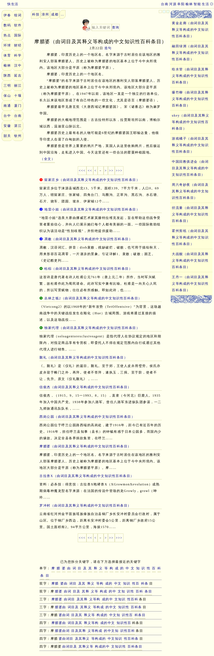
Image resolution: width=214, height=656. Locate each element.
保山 (7, 96)
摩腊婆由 (58, 623)
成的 (109, 583)
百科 (139, 591)
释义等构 (91, 623)
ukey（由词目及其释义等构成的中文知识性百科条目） (190, 122)
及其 (82, 583)
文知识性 (118, 646)
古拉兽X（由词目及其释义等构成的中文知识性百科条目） (86, 476)
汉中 (17, 65)
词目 (73, 583)
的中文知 (111, 631)
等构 (100, 583)
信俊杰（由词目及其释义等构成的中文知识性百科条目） (85, 387)
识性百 (127, 615)
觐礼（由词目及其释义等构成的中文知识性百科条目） (83, 357)
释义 (91, 583)
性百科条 (131, 639)
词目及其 (75, 623)
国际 (17, 35)
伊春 (7, 15)
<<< (82, 170)
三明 (7, 85)
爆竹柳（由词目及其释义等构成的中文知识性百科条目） (190, 98)
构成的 (102, 615)
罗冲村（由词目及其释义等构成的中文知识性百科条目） (85, 505)
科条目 (140, 615)
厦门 (17, 106)
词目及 (73, 607)
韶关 (7, 136)
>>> (119, 170)
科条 (144, 583)
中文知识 (115, 639)
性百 (135, 583)
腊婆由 (60, 607)
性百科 (132, 599)
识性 (130, 591)
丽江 (17, 85)
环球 (7, 45)
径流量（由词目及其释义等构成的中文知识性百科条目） (190, 214)
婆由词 (64, 615)
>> (111, 170)
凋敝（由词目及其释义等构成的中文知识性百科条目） (88, 239)
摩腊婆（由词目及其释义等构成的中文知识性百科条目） (85, 446)
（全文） (47, 159)
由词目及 (69, 646)
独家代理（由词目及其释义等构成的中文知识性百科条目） (92, 328)
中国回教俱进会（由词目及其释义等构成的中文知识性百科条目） (190, 168)
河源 (172, 4)
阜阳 (181, 4)
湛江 (17, 126)
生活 (205, 4)
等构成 (98, 607)
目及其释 (78, 631)
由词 (67, 591)
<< (90, 170)
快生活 (9, 4)
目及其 (76, 615)
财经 (17, 45)
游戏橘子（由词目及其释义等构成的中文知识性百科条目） (190, 145)
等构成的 (98, 639)
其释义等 (86, 646)
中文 (118, 583)
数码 (7, 25)
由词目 (69, 599)
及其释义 (82, 639)
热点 (7, 35)
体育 (7, 55)
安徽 (7, 126)
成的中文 (107, 623)
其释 (85, 591)
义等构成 (95, 631)
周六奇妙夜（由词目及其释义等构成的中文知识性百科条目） (190, 191)
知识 (127, 583)
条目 (148, 591)
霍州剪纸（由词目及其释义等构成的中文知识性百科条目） (190, 237)
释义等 (89, 615)
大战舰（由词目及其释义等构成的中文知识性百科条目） (190, 260)
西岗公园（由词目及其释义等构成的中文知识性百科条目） (87, 417)
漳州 (45, 14)
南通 (7, 106)
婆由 (64, 583)
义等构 (94, 599)
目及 (76, 591)
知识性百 (124, 623)
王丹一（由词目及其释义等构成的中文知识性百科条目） (190, 283)
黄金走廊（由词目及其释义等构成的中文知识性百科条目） (190, 29)
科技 (35, 14)
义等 (94, 591)
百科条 (136, 607)
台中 (7, 116)
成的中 (107, 599)
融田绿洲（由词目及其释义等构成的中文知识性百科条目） (190, 52)
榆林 (189, 4)
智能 (197, 4)
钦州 (17, 136)
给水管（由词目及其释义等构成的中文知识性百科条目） (190, 75)
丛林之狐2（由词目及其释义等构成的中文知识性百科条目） (93, 298)
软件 (17, 25)
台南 (164, 4)
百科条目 (135, 646)
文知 (121, 591)
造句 (108, 48)
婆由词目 (66, 639)
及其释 (82, 599)
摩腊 (55, 583)
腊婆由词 (62, 631)
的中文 (111, 607)
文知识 (120, 599)
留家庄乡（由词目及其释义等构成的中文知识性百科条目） (92, 180)
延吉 (17, 75)
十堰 (17, 96)
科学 (17, 55)
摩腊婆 (57, 599)
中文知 (114, 615)
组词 (17, 15)
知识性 (123, 607)
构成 (103, 591)
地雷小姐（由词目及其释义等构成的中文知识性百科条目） (92, 209)
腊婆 (58, 591)
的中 (112, 591)
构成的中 (102, 646)
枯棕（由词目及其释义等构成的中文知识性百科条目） (88, 269)
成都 (54, 14)
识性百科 (127, 631)
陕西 (7, 75)
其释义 (85, 607)
